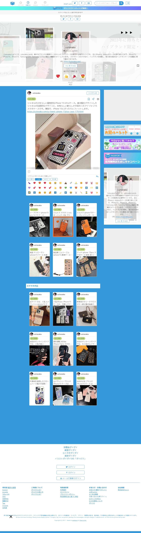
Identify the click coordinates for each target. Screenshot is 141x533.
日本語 (4, 508)
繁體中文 (5, 501)
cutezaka (70, 47)
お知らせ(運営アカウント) (98, 490)
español (5, 492)
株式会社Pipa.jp (123, 490)
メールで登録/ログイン (70, 478)
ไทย (3, 503)
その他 (54, 179)
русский (5, 505)
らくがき (31, 99)
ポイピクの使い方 (37, 492)
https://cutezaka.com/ (72, 61)
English (5, 490)
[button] (11, 516)
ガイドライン (64, 492)
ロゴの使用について (95, 501)
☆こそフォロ (70, 66)
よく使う (30, 179)
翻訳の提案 (12, 487)
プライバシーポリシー (67, 494)
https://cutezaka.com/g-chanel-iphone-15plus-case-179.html (55, 111)
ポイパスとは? (36, 494)
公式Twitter (93, 492)
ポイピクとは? (36, 490)
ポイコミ (92, 503)
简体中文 (5, 499)
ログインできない (95, 499)
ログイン (70, 466)
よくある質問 (93, 494)
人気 (38, 179)
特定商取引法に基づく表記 (69, 496)
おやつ (46, 179)
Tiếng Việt (5, 494)
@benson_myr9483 (71, 51)
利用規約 (63, 490)
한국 (3, 496)
